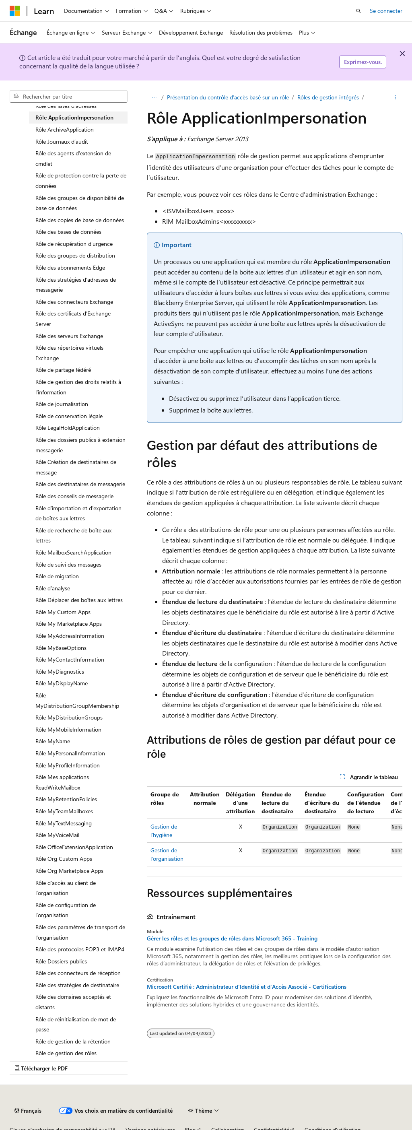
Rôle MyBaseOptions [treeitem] (61, 648)
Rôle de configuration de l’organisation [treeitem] (65, 910)
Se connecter (386, 10)
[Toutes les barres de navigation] (154, 97)
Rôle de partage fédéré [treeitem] (63, 369)
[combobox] (69, 96)
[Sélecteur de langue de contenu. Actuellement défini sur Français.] (28, 1110)
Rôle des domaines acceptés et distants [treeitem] (73, 1002)
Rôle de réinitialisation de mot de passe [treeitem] (75, 1024)
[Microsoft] (15, 11)
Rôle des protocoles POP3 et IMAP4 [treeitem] (79, 949)
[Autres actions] (395, 97)
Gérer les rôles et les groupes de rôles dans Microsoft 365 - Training (232, 938)
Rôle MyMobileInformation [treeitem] (68, 729)
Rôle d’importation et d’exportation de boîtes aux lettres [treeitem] (78, 513)
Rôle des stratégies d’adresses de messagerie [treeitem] (75, 285)
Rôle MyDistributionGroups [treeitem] (69, 717)
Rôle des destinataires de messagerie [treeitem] (80, 484)
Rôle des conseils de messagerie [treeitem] (74, 496)
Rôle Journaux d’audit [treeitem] (61, 141)
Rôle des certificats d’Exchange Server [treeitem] (73, 318)
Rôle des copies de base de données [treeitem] (79, 220)
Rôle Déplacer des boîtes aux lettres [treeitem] (79, 600)
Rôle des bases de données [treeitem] (68, 231)
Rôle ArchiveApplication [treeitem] (64, 129)
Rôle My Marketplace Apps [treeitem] (68, 623)
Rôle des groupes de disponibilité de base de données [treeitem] (79, 203)
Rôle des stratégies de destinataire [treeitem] (77, 985)
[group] (274, 826)
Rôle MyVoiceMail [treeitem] (57, 835)
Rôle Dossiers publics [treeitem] (61, 961)
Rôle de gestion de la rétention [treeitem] (73, 1041)
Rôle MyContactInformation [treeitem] (69, 659)
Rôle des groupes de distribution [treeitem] (75, 255)
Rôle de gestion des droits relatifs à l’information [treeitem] (78, 387)
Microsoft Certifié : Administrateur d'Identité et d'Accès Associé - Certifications (246, 986)
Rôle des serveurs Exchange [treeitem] (69, 336)
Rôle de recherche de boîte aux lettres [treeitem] (73, 535)
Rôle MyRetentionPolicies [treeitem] (66, 799)
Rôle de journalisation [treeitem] (61, 404)
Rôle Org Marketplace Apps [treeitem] (69, 870)
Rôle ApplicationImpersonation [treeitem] (74, 117)
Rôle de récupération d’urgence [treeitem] (74, 243)
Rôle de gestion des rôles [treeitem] (66, 1053)
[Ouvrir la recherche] (358, 11)
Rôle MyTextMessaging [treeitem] (63, 823)
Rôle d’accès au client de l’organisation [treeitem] (65, 888)
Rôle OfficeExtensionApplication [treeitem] (74, 847)
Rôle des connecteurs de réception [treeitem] (78, 973)
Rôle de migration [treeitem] (57, 576)
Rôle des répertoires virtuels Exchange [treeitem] (69, 353)
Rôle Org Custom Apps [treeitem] (63, 858)
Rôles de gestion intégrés (328, 97)
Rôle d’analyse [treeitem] (52, 588)
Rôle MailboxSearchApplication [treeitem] (73, 552)
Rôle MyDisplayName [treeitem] (61, 683)
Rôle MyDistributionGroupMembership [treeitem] (77, 700)
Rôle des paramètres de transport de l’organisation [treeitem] (80, 932)
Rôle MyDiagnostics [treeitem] (59, 671)
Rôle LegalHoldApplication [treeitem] (67, 427)
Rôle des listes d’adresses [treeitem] (66, 105)
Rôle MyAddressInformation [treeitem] (69, 635)
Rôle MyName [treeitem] (52, 741)
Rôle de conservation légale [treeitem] (69, 416)
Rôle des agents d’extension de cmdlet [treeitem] (73, 158)
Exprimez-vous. (363, 62)
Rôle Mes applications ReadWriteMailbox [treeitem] (62, 782)
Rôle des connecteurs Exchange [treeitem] (74, 301)
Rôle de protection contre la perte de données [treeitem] (80, 180)
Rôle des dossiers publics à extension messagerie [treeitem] (80, 445)
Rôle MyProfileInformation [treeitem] (67, 765)
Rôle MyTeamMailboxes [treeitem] (64, 811)
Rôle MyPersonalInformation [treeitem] (70, 753)
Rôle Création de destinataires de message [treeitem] (75, 467)
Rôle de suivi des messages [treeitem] (68, 564)
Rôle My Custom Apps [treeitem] (63, 612)
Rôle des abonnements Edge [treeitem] (70, 267)
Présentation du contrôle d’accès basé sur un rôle (228, 97)
